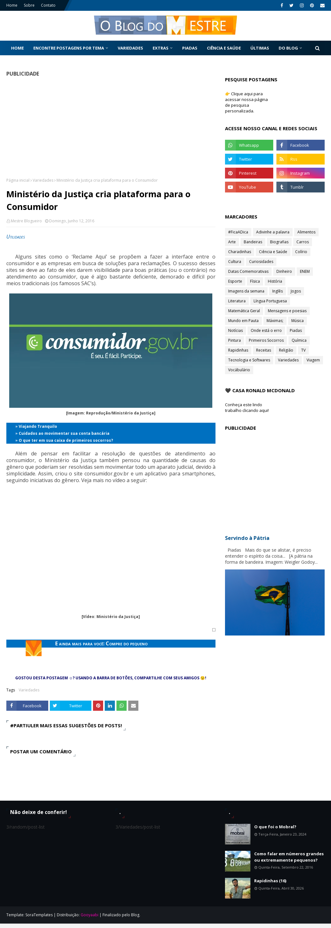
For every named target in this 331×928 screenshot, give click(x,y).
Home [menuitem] (17, 48)
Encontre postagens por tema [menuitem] (68, 48)
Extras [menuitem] (161, 48)
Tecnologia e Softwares (249, 360)
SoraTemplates (39, 915)
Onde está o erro (266, 330)
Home (11, 5)
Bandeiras (253, 242)
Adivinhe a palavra (272, 232)
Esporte (235, 281)
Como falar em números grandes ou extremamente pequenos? (289, 857)
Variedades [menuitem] (130, 48)
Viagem (313, 360)
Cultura (234, 261)
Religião (286, 350)
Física (255, 281)
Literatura (237, 301)
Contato (48, 5)
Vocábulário (239, 370)
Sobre (29, 5)
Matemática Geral (244, 310)
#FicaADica (238, 232)
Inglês (277, 291)
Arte (232, 242)
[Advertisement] (108, 127)
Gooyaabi (89, 915)
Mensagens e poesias (287, 310)
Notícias (235, 330)
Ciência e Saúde (273, 251)
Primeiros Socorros (266, 340)
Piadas (296, 330)
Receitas (263, 350)
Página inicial (18, 180)
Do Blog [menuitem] (288, 48)
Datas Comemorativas (248, 271)
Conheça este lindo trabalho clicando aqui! (247, 407)
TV (303, 350)
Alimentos (306, 232)
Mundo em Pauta (243, 320)
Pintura (234, 340)
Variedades (43, 180)
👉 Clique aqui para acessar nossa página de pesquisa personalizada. (246, 102)
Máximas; (275, 320)
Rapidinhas (238, 350)
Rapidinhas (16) (270, 881)
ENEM (305, 271)
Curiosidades (261, 261)
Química (299, 340)
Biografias (279, 242)
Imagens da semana (246, 291)
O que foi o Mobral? (275, 827)
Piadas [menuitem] (189, 48)
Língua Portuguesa (270, 301)
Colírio (301, 251)
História (275, 281)
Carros (302, 242)
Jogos (296, 291)
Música (297, 320)
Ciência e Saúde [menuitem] (224, 48)
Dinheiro (284, 271)
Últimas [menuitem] (259, 48)
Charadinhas (239, 251)
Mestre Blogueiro (26, 221)
